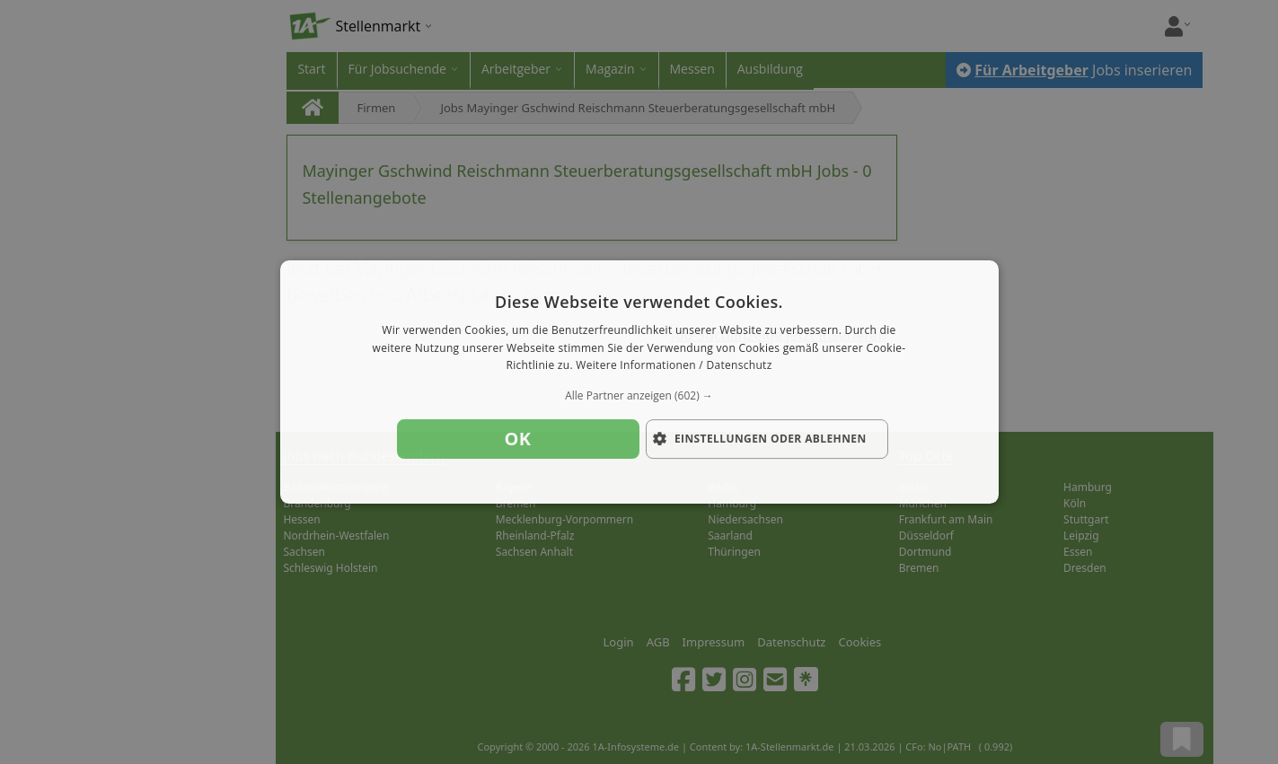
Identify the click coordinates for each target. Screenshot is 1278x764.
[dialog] (639, 382)
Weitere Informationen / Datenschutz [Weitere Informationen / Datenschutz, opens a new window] (673, 365)
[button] (639, 396)
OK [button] (518, 438)
